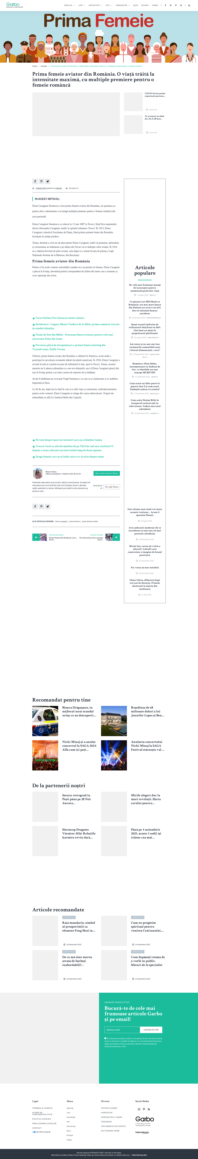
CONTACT (37, 1128)
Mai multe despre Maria (106, 473)
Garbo (34, 66)
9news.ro (111, 1155)
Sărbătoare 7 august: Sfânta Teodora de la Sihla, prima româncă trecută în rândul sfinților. (75, 326)
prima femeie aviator (90, 521)
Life (78, 6)
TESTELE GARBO (109, 1108)
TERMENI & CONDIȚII (42, 1108)
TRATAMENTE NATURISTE (113, 1126)
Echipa (143, 5)
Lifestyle (44, 66)
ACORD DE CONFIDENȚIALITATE (42, 1113)
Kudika (64, 1155)
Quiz (133, 5)
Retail (70, 1155)
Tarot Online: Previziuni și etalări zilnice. (58, 318)
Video (153, 5)
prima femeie (74, 521)
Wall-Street (55, 1155)
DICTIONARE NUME (110, 1131)
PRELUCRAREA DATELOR (44, 1123)
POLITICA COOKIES (41, 1119)
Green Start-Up (101, 1155)
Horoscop (119, 6)
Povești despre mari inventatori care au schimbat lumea (67, 440)
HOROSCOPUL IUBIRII (111, 1117)
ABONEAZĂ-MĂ (151, 1030)
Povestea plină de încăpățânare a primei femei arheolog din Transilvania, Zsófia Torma (69, 347)
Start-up (90, 1155)
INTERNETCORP (96, 1153)
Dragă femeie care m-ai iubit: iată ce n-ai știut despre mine (68, 457)
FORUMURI (106, 1122)
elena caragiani (61, 521)
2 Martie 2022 (41, 188)
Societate (92, 6)
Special (66, 6)
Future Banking (80, 1155)
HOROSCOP (107, 1112)
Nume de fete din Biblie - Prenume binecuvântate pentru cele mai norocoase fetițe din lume (72, 337)
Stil (106, 6)
